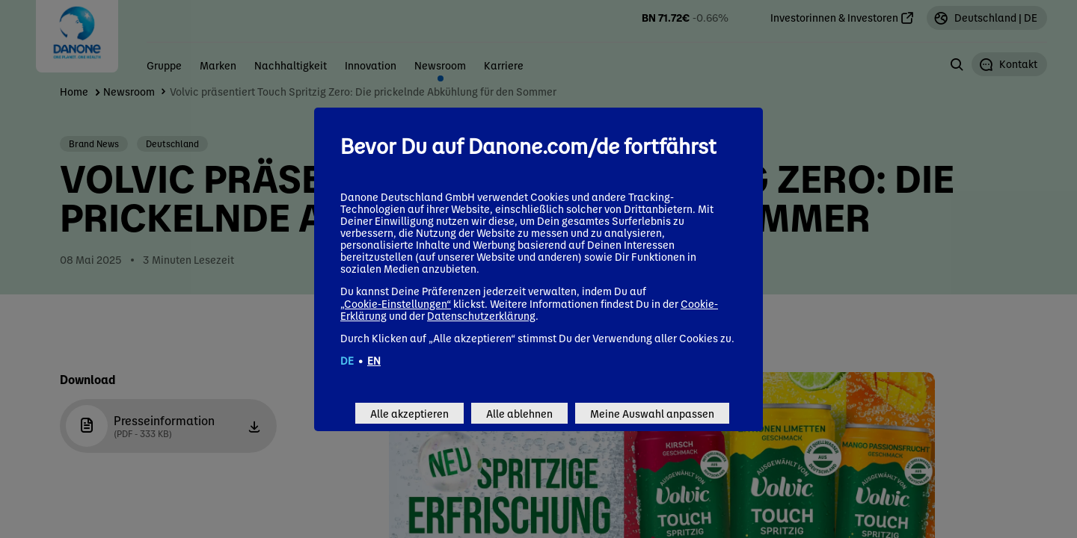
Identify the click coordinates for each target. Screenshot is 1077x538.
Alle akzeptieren (409, 413)
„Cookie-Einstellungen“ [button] (395, 303)
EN (374, 360)
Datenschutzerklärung (481, 315)
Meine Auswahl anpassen (652, 413)
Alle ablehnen (519, 413)
